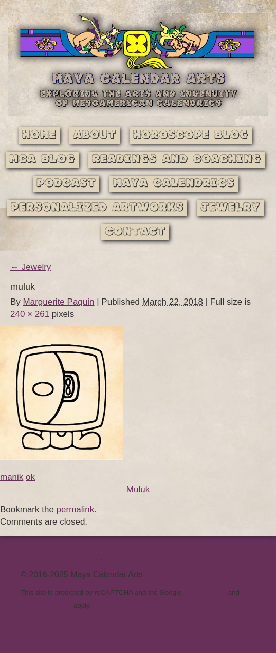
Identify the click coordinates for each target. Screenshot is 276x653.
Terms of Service (46, 605)
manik (11, 477)
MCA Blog (42, 159)
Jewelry (230, 208)
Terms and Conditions (60, 557)
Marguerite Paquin (59, 302)
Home (39, 135)
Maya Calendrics (173, 184)
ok (30, 477)
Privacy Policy (130, 557)
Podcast (66, 184)
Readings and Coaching (176, 159)
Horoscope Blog (190, 135)
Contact (135, 232)
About (94, 135)
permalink (76, 509)
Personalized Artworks (97, 208)
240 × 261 (29, 314)
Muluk (138, 489)
